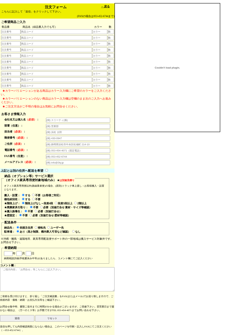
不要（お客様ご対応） (47, 195)
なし (76, 231)
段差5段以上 (64, 203)
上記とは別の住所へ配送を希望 (22, 170)
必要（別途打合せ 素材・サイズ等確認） (66, 207)
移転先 (40, 227)
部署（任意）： (13, 125)
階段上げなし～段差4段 (37, 203)
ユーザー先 (55, 227)
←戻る (105, 6)
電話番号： (16, 149)
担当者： (15, 131)
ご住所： (15, 143)
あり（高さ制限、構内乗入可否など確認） (43, 231)
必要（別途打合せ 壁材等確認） (50, 215)
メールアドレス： (20, 161)
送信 (17, 318)
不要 (36, 199)
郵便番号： (16, 137)
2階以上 (80, 203)
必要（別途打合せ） (48, 211)
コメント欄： (57, 277)
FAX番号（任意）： (16, 156)
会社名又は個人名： (21, 119)
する (26, 195)
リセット (52, 318)
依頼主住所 (25, 227)
